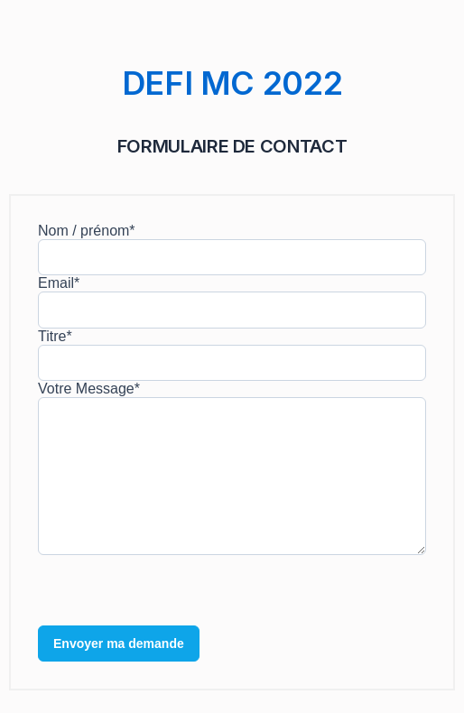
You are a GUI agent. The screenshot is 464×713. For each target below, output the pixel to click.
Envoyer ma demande (118, 643)
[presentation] (175, 590)
